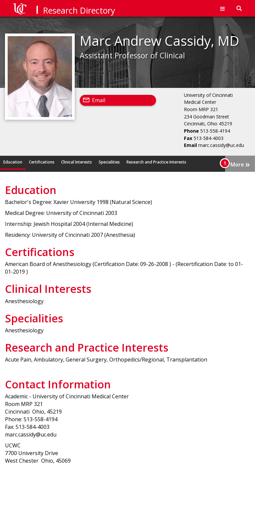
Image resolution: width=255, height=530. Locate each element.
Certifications (41, 162)
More (240, 163)
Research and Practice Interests (156, 162)
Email (98, 100)
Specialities (109, 162)
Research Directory (79, 10)
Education (12, 162)
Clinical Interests (76, 162)
